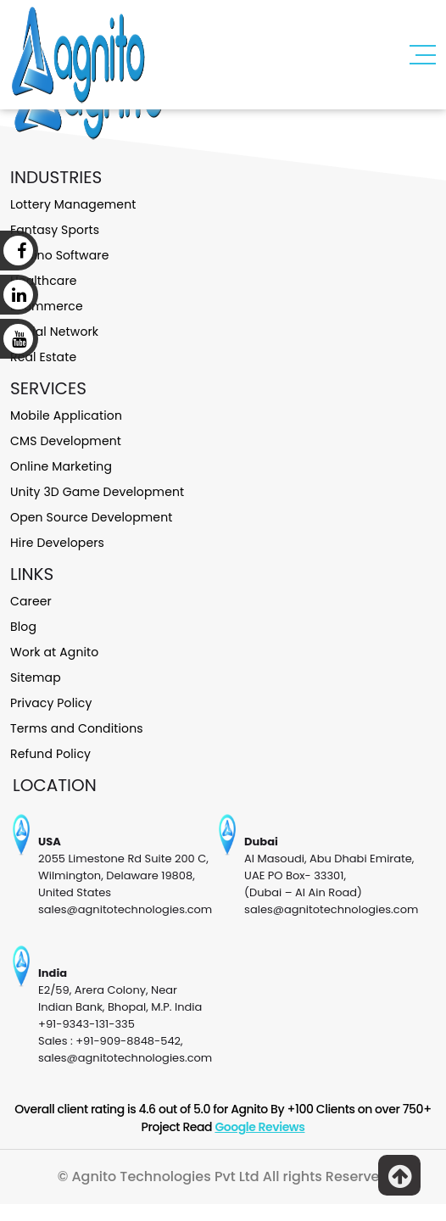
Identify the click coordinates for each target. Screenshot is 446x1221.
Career (31, 601)
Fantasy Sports (54, 229)
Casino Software (59, 255)
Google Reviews (259, 1126)
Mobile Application (66, 415)
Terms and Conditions (76, 728)
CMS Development (65, 440)
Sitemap (35, 677)
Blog (23, 626)
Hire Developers (57, 542)
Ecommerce (46, 306)
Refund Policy (50, 753)
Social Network (54, 331)
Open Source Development (91, 517)
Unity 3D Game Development (97, 491)
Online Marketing (61, 466)
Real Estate (43, 356)
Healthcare (43, 280)
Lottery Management (73, 204)
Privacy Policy (51, 702)
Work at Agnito (54, 652)
